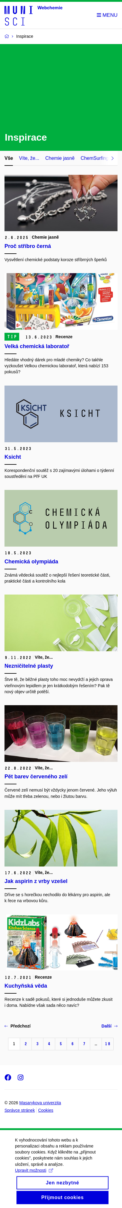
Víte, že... (29, 158)
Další (110, 1026)
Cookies (45, 1110)
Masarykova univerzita (40, 1102)
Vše (8, 158)
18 (108, 1043)
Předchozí (17, 1026)
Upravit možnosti (34, 1175)
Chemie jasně (60, 158)
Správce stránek (19, 1110)
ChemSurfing (95, 158)
